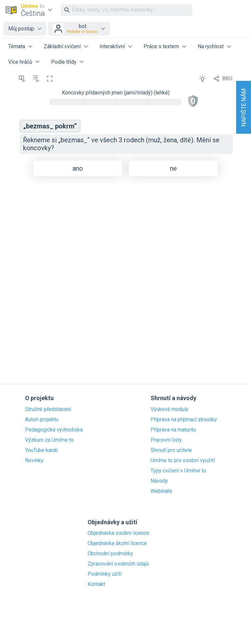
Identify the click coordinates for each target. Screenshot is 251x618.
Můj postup (21, 28)
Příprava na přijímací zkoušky (184, 420)
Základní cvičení (62, 46)
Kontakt (96, 584)
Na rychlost (211, 46)
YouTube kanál (41, 450)
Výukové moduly (169, 409)
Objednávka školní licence (117, 543)
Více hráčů (20, 62)
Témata (16, 46)
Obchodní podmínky (110, 554)
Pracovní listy (166, 440)
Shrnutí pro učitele (171, 450)
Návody (159, 481)
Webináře (161, 491)
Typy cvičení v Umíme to (178, 471)
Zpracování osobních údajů (118, 564)
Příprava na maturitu (173, 430)
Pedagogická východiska (54, 430)
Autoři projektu (41, 420)
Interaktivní (112, 46)
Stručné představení (48, 409)
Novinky (34, 461)
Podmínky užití (105, 574)
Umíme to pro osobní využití (183, 461)
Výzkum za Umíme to (49, 440)
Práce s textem (161, 46)
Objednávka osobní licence (118, 533)
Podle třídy (63, 62)
